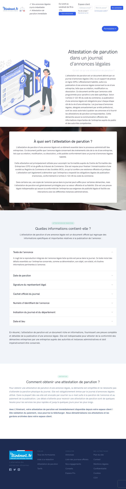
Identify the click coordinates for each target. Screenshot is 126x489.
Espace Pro (70, 473)
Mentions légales (100, 464)
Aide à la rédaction (45, 459)
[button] (63, 252)
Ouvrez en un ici (83, 13)
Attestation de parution (47, 464)
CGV (95, 477)
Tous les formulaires (46, 455)
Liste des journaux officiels (76, 459)
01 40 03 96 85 (67, 13)
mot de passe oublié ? (101, 11)
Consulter (28, 28)
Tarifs (39, 468)
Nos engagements (62, 28)
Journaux (43, 28)
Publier (14, 28)
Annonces (69, 455)
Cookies (97, 473)
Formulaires (109, 28)
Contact (96, 459)
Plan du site (98, 455)
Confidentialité (99, 468)
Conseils (80, 28)
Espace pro (94, 28)
